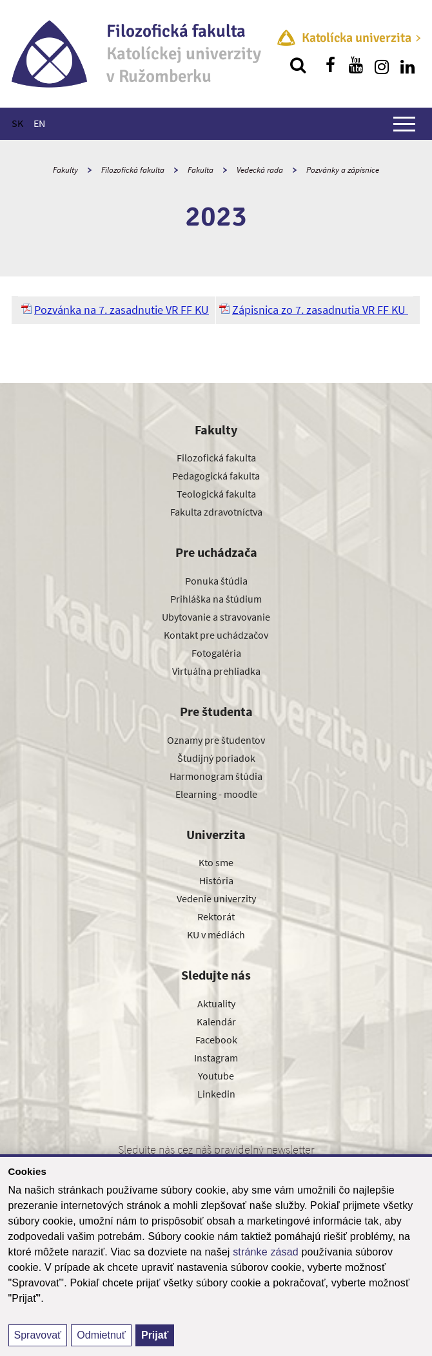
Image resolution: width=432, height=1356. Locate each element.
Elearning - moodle (216, 794)
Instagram (216, 1057)
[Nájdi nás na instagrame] (382, 65)
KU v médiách (216, 934)
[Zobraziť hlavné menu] (404, 124)
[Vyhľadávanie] (298, 65)
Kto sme (216, 862)
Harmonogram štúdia (216, 776)
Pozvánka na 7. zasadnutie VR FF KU (121, 309)
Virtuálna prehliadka (216, 670)
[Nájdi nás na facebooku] (330, 65)
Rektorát (216, 916)
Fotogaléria (216, 652)
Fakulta (200, 169)
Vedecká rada (260, 169)
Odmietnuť (101, 1335)
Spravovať (38, 1335)
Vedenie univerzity (216, 898)
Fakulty (65, 169)
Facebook (216, 1039)
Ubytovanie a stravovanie (216, 616)
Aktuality (216, 1003)
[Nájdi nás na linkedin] (407, 65)
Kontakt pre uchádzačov (216, 634)
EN (39, 123)
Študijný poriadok (216, 757)
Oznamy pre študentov (216, 739)
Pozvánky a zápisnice (342, 169)
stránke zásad (266, 1251)
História (216, 880)
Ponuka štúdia (216, 580)
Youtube (216, 1075)
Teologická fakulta (216, 493)
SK (17, 123)
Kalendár (216, 1021)
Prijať (154, 1335)
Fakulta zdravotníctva (216, 511)
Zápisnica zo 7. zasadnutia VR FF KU (320, 309)
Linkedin (216, 1093)
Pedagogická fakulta (216, 475)
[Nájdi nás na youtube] (356, 65)
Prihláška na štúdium (216, 598)
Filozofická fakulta (132, 169)
